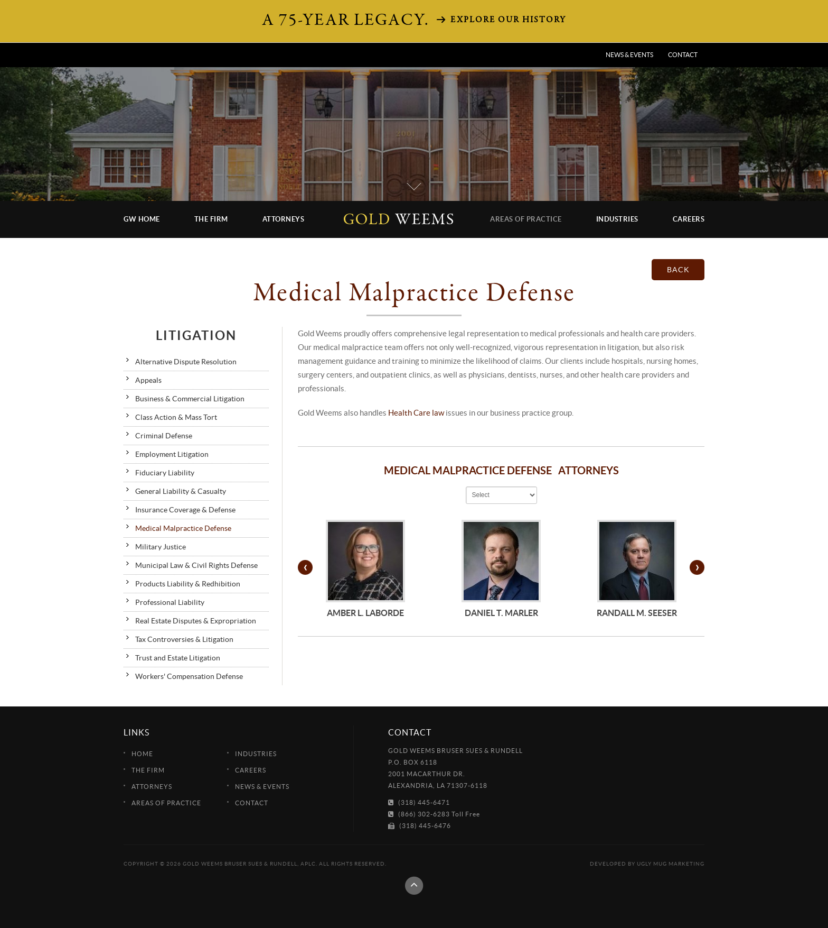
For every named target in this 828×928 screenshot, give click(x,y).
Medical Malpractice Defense (183, 528)
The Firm (211, 219)
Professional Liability (169, 602)
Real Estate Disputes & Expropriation (195, 621)
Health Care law (416, 412)
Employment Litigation (172, 454)
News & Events (629, 54)
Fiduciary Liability (164, 472)
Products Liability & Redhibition (187, 584)
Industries (617, 219)
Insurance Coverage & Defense (185, 510)
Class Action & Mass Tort (176, 417)
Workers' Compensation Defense (189, 676)
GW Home (142, 219)
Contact (683, 54)
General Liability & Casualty (180, 491)
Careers (689, 219)
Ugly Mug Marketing (670, 864)
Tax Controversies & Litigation (184, 639)
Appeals (148, 380)
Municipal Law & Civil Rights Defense (196, 565)
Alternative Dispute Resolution (186, 361)
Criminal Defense (163, 435)
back (678, 269)
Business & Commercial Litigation (189, 398)
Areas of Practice (526, 219)
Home (142, 753)
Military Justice (160, 547)
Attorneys (283, 219)
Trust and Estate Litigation (177, 658)
